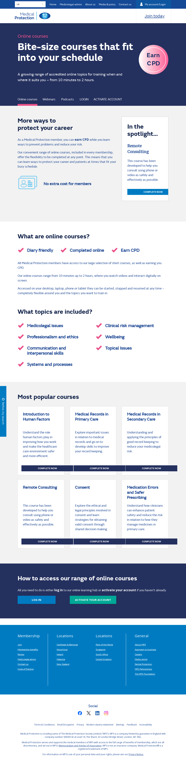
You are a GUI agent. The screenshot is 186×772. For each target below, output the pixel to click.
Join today (155, 16)
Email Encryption (65, 724)
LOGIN (84, 99)
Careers (138, 654)
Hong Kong (62, 649)
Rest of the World (104, 644)
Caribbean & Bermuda (67, 644)
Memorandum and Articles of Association (80, 745)
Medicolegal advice (27, 659)
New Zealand (63, 664)
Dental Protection (143, 664)
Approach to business (145, 649)
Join (20, 644)
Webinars (49, 99)
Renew (21, 654)
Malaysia (61, 659)
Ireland (60, 654)
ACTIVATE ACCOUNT (108, 99)
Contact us (23, 664)
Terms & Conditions (44, 724)
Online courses (27, 99)
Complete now (153, 191)
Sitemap (120, 724)
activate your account (93, 600)
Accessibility (145, 724)
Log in (36, 600)
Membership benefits (28, 649)
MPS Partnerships (143, 668)
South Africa (102, 654)
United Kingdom (104, 659)
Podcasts (67, 99)
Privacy (80, 724)
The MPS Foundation (145, 673)
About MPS (140, 644)
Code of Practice (26, 668)
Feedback (132, 724)
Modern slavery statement (99, 724)
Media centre (141, 659)
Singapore (100, 649)
